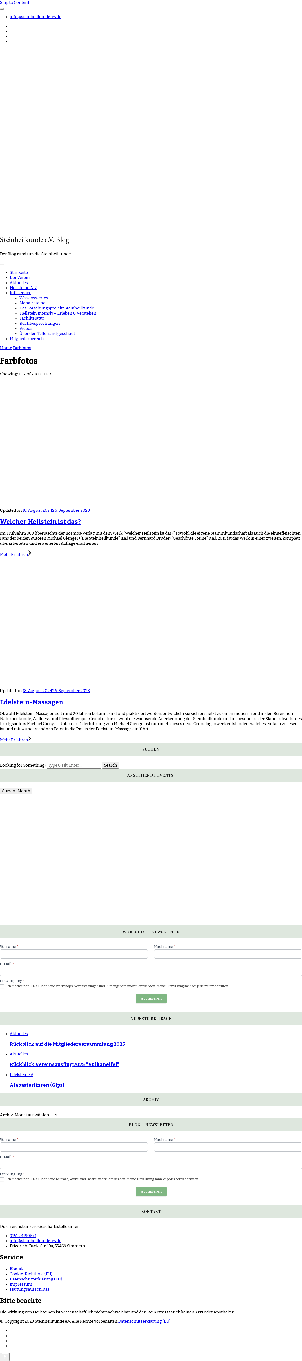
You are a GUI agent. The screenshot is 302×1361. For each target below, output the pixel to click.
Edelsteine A (21, 1074)
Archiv (6, 1115)
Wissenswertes (33, 297)
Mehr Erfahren (15, 554)
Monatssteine (32, 303)
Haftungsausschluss (29, 1289)
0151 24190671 (23, 1235)
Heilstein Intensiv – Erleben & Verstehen (57, 313)
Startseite (19, 272)
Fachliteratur (31, 318)
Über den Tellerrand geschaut (47, 333)
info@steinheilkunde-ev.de (35, 16)
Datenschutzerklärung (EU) (36, 1279)
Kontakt (17, 1269)
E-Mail (7, 964)
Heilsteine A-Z (23, 287)
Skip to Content (14, 2)
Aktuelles (19, 282)
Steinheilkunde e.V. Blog (34, 239)
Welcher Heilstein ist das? (40, 522)
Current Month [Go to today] (16, 791)
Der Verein (20, 277)
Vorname (9, 946)
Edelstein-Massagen (31, 702)
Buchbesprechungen (39, 323)
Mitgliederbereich (27, 338)
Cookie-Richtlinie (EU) (31, 1274)
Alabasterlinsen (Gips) (37, 1085)
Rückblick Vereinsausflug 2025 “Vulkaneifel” (64, 1064)
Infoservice (20, 292)
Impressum (21, 1284)
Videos (25, 328)
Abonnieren (151, 998)
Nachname (165, 946)
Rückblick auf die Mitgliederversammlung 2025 (67, 1044)
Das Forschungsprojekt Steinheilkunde (56, 308)
